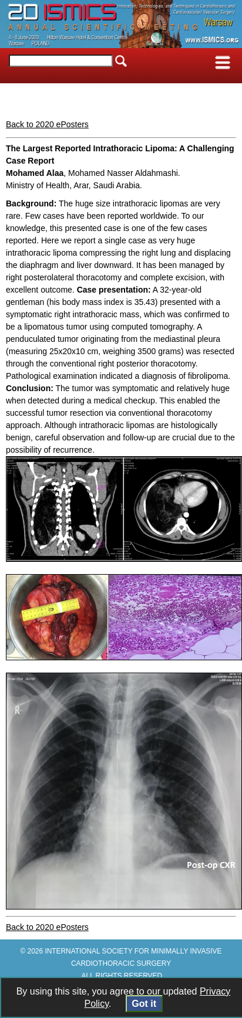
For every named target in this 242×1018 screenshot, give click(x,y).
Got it (144, 1004)
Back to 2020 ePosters (47, 124)
